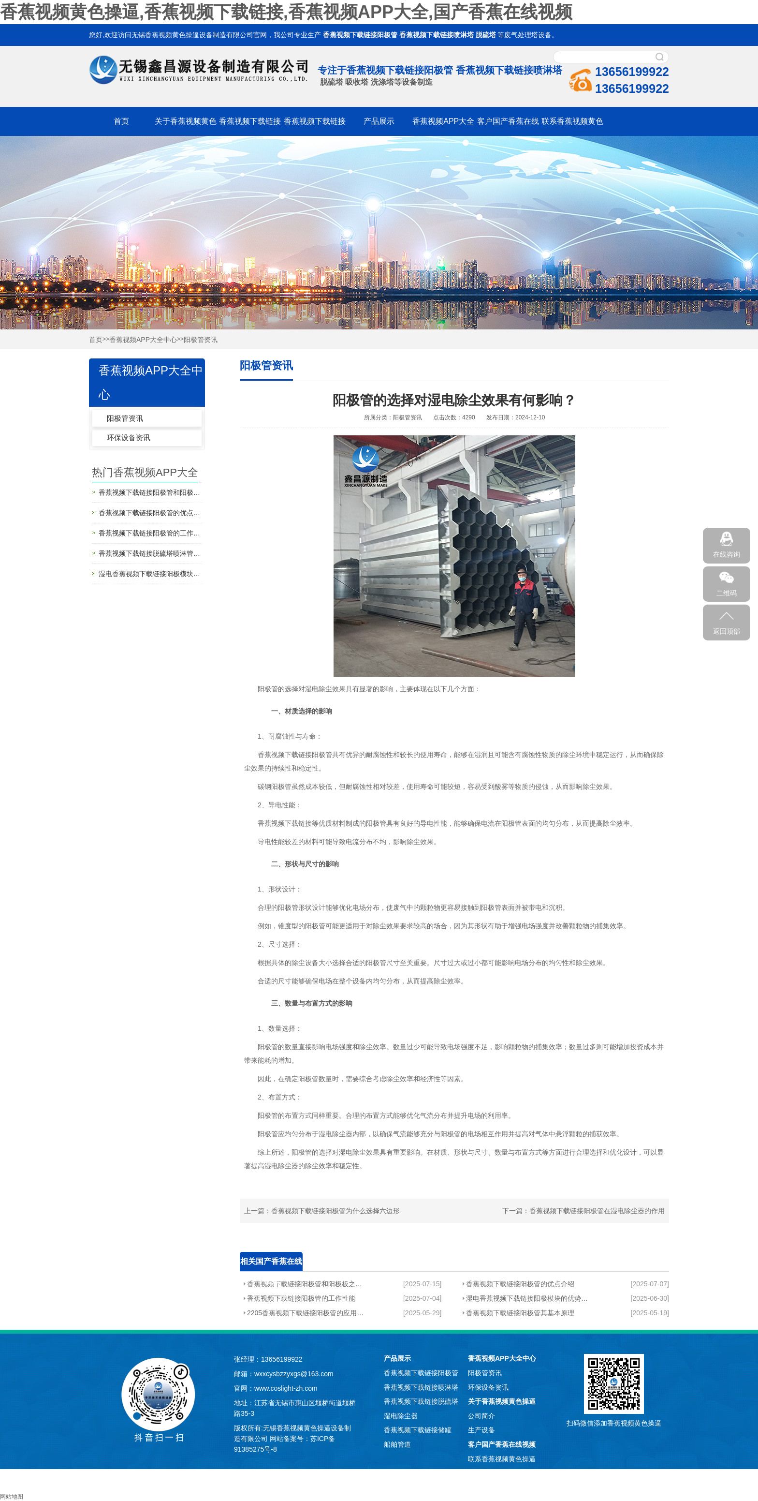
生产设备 (481, 1430)
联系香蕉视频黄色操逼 (502, 1459)
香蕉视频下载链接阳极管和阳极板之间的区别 (305, 1284)
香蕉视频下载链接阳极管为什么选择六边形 (335, 1211)
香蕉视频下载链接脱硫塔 (421, 1401)
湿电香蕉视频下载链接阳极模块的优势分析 (527, 1298)
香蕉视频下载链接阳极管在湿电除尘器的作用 (597, 1211)
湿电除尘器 (401, 1416)
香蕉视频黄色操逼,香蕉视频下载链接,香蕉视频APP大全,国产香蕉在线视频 (286, 12)
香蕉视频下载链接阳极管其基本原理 (520, 1313)
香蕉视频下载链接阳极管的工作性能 (301, 1298)
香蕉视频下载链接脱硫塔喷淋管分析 (150, 553)
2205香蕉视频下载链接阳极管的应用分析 (305, 1313)
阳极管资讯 (201, 339)
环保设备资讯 (128, 437)
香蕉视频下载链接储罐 (418, 1430)
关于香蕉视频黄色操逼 (502, 1401)
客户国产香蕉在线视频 (502, 1444)
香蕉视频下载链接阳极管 (360, 35)
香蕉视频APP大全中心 (143, 339)
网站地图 (11, 1496)
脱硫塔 (486, 35)
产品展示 (379, 121)
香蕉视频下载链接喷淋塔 (436, 35)
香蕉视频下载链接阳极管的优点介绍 (520, 1284)
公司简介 (481, 1416)
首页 (121, 121)
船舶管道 (397, 1444)
